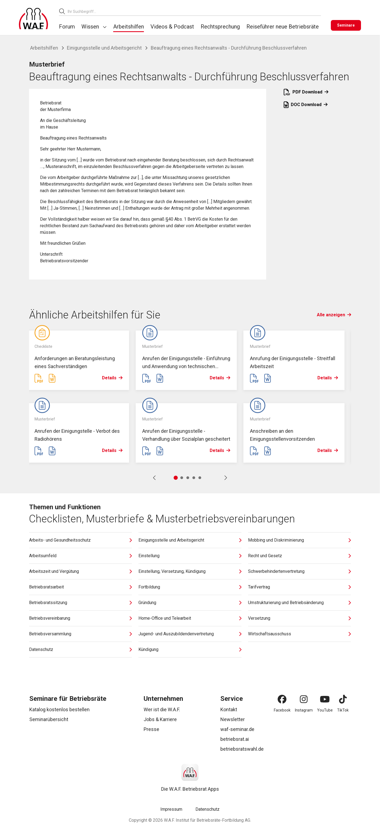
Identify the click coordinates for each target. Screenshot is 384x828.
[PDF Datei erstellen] (39, 378)
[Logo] (33, 19)
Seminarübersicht (48, 719)
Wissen (90, 26)
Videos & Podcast (172, 26)
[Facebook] (282, 699)
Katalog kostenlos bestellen (59, 709)
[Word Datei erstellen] (52, 378)
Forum (67, 26)
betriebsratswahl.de (242, 749)
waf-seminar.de (237, 729)
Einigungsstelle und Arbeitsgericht (104, 48)
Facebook (282, 710)
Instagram (304, 710)
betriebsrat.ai (234, 739)
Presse (151, 729)
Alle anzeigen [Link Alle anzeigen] (334, 314)
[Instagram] (303, 699)
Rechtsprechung (220, 26)
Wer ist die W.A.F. (162, 709)
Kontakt (228, 709)
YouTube (325, 710)
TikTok (343, 710)
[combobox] (194, 11)
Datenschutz (207, 809)
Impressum (171, 809)
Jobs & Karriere (160, 719)
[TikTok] (342, 699)
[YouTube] (324, 699)
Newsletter (232, 719)
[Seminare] (346, 25)
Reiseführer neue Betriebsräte (282, 26)
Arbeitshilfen (128, 26)
